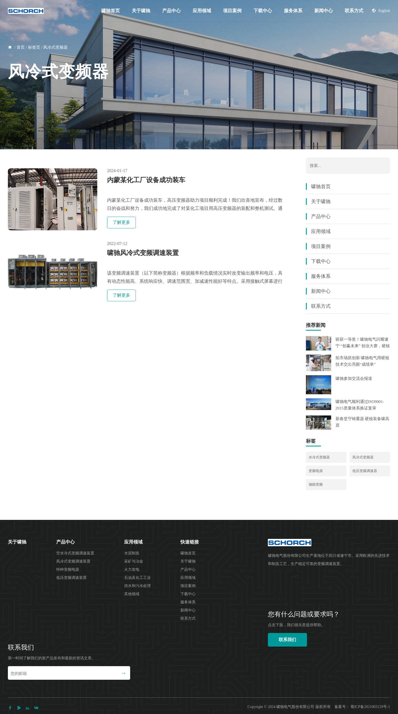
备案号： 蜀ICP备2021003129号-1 (362, 707)
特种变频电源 (67, 569)
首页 (21, 47)
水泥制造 (131, 553)
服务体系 (293, 10)
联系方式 (354, 10)
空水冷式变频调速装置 (75, 553)
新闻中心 (323, 10)
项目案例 (232, 10)
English (381, 11)
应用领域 (202, 10)
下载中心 (262, 10)
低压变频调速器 (364, 471)
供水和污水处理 (137, 586)
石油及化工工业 (137, 578)
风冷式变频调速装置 (73, 561)
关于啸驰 (141, 10)
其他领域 (131, 594)
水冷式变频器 (319, 457)
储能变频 (316, 484)
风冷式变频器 (363, 457)
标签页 (34, 47)
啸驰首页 (110, 10)
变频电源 (316, 471)
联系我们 (287, 639)
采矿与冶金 (133, 561)
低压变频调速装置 (71, 578)
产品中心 (171, 10)
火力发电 (131, 569)
